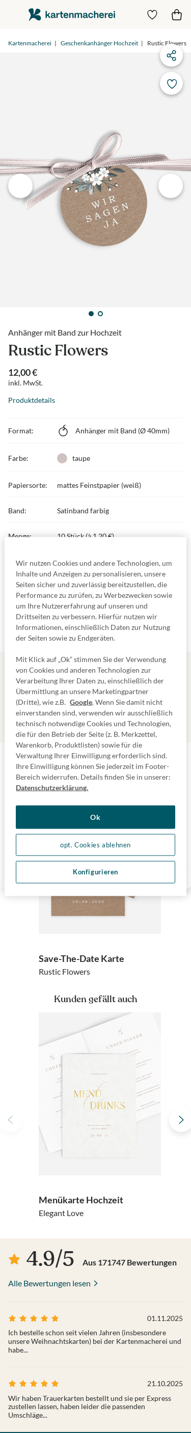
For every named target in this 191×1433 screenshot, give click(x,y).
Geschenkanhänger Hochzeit (99, 43)
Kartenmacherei (29, 43)
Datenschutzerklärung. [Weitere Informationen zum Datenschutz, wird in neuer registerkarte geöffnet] (52, 787)
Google (81, 702)
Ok (95, 817)
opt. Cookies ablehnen (95, 844)
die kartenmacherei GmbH (72, 14)
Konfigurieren (95, 872)
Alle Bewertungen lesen (49, 1283)
